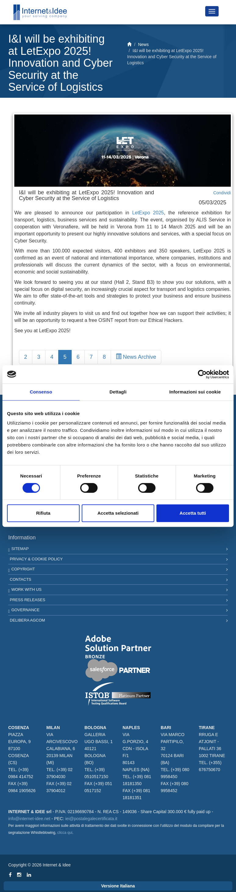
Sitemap (20, 548)
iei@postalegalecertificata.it (91, 818)
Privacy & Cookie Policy (36, 559)
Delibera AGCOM (27, 620)
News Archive (136, 357)
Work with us (26, 589)
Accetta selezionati (117, 513)
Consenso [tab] (41, 391)
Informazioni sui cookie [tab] (195, 391)
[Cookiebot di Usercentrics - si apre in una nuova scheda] (202, 374)
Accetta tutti (193, 513)
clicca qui (64, 832)
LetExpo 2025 (148, 212)
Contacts (20, 579)
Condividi (222, 192)
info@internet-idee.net (29, 818)
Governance (25, 610)
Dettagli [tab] (118, 391)
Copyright (23, 569)
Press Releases (27, 600)
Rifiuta (43, 513)
